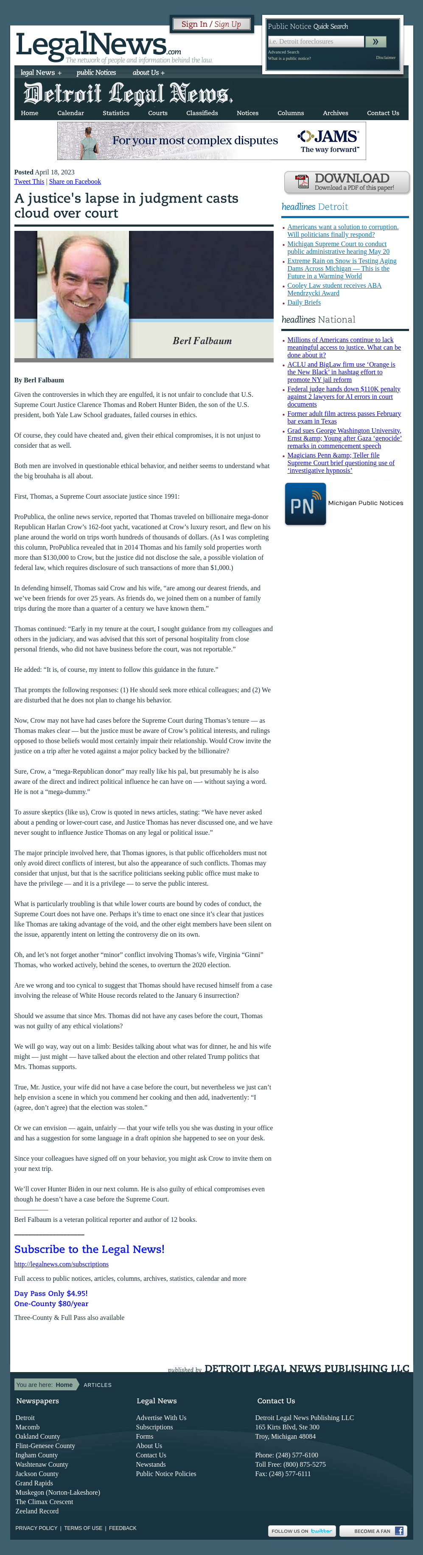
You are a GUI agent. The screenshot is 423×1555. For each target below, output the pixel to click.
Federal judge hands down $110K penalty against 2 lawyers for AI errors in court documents (344, 396)
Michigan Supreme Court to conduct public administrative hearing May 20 (339, 247)
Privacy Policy (37, 1528)
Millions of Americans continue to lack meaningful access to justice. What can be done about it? (344, 347)
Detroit (25, 1417)
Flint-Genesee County (46, 1445)
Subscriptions (154, 1427)
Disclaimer (385, 57)
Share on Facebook (75, 181)
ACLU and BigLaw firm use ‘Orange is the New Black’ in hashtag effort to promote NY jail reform (341, 372)
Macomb (28, 1427)
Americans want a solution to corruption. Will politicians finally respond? (343, 230)
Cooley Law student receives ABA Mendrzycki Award (335, 289)
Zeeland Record (37, 1511)
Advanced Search (284, 52)
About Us (149, 1445)
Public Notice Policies (166, 1473)
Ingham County (37, 1455)
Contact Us (151, 1455)
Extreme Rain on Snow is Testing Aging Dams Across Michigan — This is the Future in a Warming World (342, 268)
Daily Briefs (304, 302)
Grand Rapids (34, 1483)
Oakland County (38, 1436)
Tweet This (29, 181)
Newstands (151, 1464)
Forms (145, 1436)
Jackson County (37, 1473)
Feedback (123, 1528)
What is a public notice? (289, 58)
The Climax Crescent (44, 1501)
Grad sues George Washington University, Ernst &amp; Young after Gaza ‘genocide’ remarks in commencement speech (345, 438)
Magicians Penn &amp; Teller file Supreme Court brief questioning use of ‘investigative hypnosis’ (341, 463)
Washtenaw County (42, 1464)
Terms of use (83, 1528)
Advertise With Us (161, 1417)
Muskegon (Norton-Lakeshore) (58, 1492)
